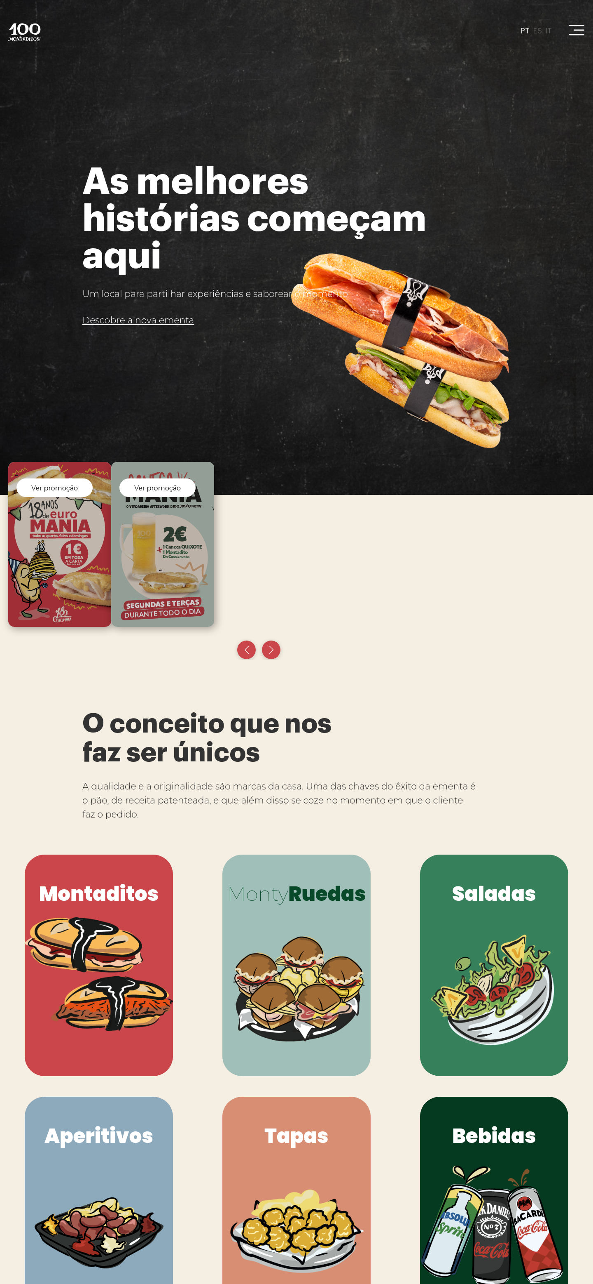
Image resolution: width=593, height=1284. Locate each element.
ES (537, 31)
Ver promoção (54, 488)
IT (548, 31)
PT (525, 31)
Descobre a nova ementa (138, 320)
